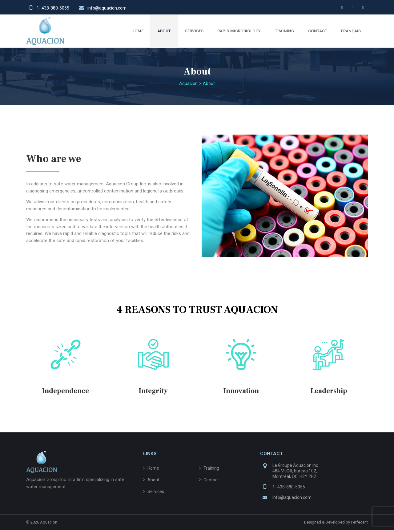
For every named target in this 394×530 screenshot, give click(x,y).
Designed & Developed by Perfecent (336, 522)
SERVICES (194, 31)
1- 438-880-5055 (53, 8)
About (153, 479)
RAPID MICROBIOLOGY (239, 31)
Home (153, 468)
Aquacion (48, 522)
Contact (211, 479)
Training (211, 468)
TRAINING (284, 31)
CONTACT (317, 31)
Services (155, 491)
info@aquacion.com (107, 8)
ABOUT (164, 31)
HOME (137, 31)
